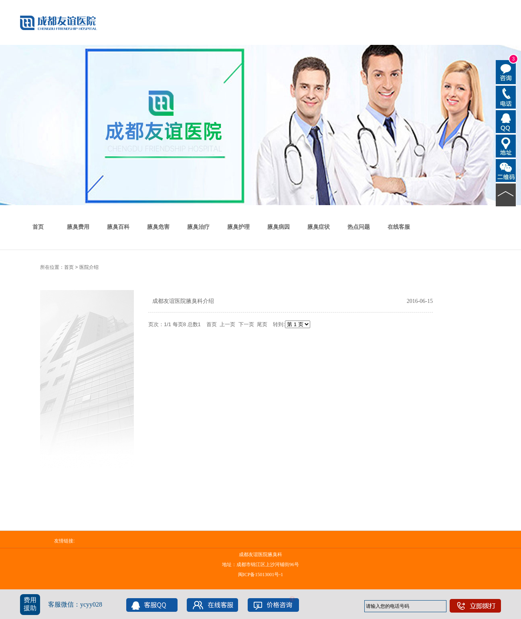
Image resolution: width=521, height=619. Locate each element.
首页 (38, 227)
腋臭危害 (158, 227)
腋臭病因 (278, 227)
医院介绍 (89, 267)
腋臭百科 (118, 227)
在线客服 (399, 227)
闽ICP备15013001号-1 (260, 574)
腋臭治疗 (198, 227)
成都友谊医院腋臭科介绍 (183, 301)
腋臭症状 (318, 227)
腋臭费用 (78, 227)
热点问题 (358, 227)
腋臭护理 (238, 227)
